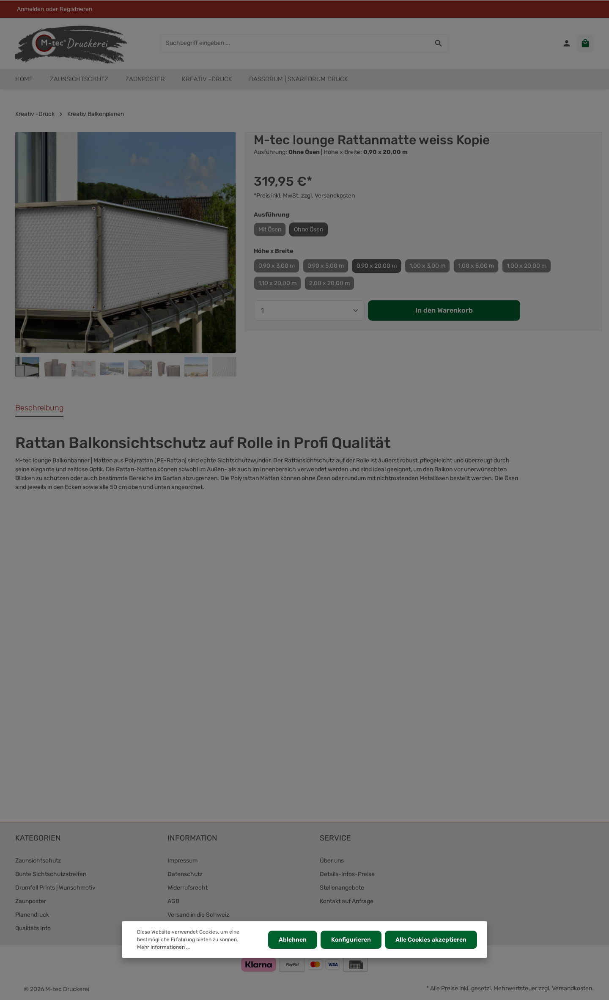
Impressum (182, 860)
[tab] (39, 408)
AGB (173, 901)
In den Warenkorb (444, 310)
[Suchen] (439, 43)
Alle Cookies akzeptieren (430, 939)
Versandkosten (572, 988)
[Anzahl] (309, 310)
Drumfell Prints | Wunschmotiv (55, 887)
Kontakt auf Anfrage (346, 901)
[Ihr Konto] (566, 43)
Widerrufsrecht (187, 887)
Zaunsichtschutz (38, 860)
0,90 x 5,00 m (325, 265)
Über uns (332, 860)
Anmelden (30, 9)
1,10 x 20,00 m (277, 283)
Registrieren (76, 9)
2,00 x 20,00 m (329, 283)
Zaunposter (30, 901)
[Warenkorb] (585, 43)
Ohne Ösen (308, 229)
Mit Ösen (269, 229)
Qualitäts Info (33, 928)
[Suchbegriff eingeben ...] (294, 43)
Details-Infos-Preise (347, 874)
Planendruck (32, 914)
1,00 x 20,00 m (526, 265)
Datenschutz (185, 874)
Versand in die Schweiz (198, 914)
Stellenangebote (342, 887)
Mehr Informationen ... (163, 947)
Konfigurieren (351, 939)
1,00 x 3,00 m (427, 265)
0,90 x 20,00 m (377, 265)
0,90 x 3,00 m (276, 265)
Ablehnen (293, 939)
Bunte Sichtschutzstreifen (50, 874)
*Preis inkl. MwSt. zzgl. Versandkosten (304, 195)
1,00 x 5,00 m (476, 265)
